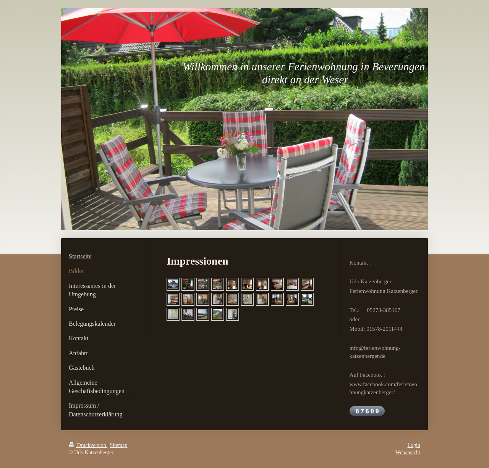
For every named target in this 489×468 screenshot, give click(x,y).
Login (414, 445)
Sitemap (119, 445)
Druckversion (88, 445)
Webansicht (407, 452)
